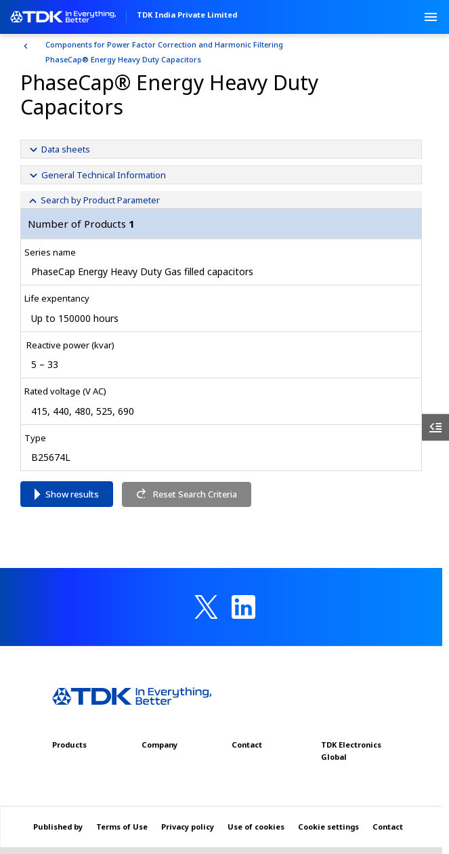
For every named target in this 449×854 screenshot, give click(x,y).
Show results (72, 494)
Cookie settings (328, 826)
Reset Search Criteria (186, 494)
